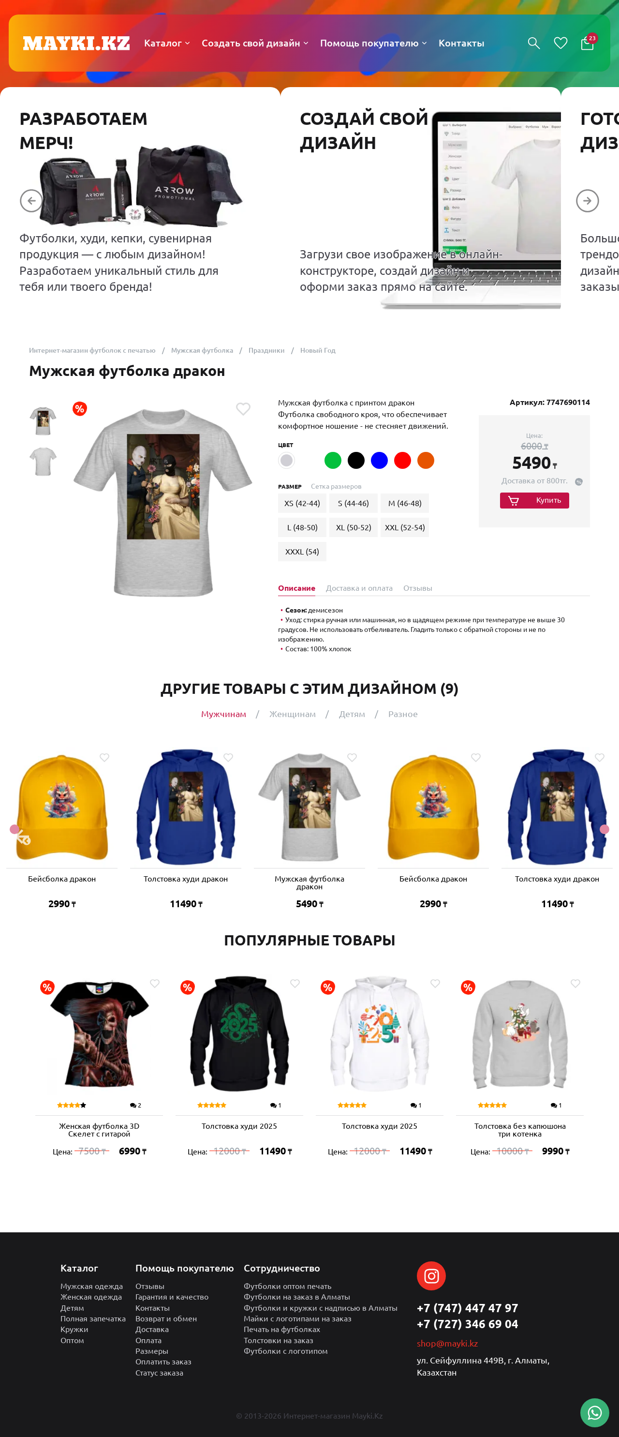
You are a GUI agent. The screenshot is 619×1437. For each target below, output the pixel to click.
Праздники (267, 350)
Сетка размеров (336, 486)
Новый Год (318, 350)
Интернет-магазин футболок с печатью (92, 350)
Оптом (72, 1340)
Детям (352, 713)
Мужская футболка (202, 350)
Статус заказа (159, 1372)
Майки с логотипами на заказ (298, 1318)
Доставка (152, 1329)
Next (604, 829)
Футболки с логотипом (286, 1351)
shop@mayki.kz (447, 1343)
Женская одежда (91, 1296)
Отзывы (149, 1286)
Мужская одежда (91, 1286)
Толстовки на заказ (278, 1340)
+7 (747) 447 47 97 (467, 1308)
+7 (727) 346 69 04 (467, 1324)
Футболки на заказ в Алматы (297, 1296)
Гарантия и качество (171, 1296)
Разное (403, 713)
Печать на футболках (282, 1329)
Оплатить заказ (163, 1361)
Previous (14, 829)
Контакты (152, 1307)
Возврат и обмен (166, 1318)
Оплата (148, 1340)
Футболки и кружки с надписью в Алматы (321, 1307)
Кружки (74, 1329)
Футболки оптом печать (287, 1286)
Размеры (151, 1351)
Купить (548, 499)
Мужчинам (223, 713)
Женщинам (292, 713)
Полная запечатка (93, 1318)
